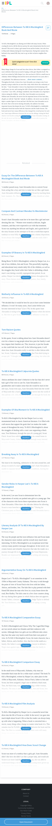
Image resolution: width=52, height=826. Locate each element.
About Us (26, 793)
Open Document (26, 822)
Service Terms (26, 816)
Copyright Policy (26, 805)
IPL (3, 8)
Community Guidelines (26, 808)
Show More (25, 117)
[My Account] (49, 3)
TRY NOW (45, 63)
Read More (26, 194)
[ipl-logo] (8, 4)
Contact (26, 796)
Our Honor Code (26, 811)
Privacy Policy (26, 813)
